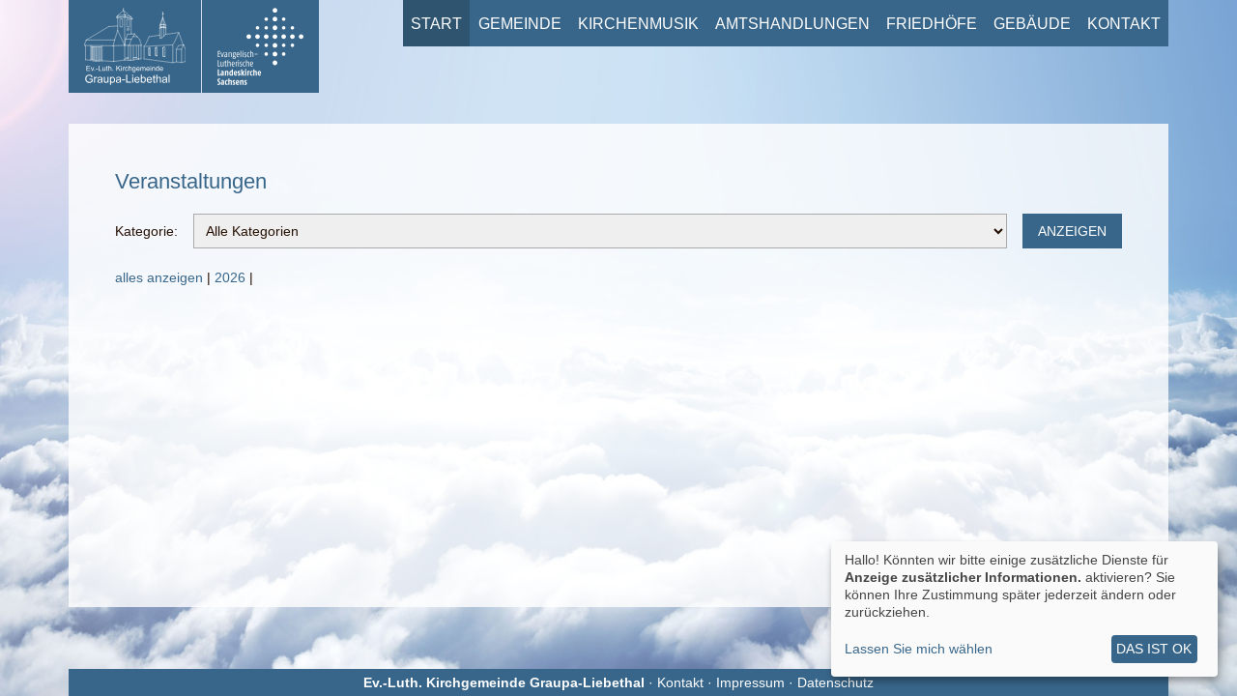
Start (436, 23)
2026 (230, 277)
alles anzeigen (159, 277)
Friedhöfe (931, 23)
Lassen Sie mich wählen (918, 648)
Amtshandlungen (792, 23)
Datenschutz (835, 682)
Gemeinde (519, 23)
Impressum (750, 682)
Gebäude (1032, 23)
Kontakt (1124, 23)
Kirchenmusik (638, 23)
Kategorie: (146, 231)
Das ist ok (1154, 648)
